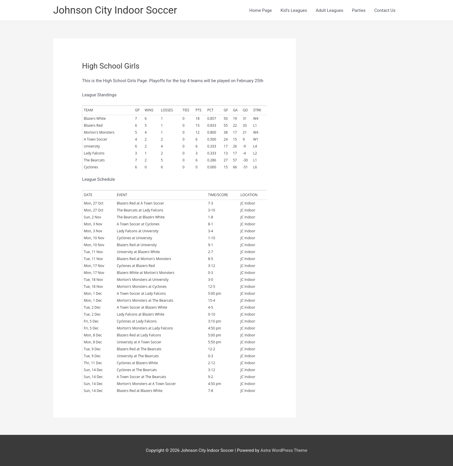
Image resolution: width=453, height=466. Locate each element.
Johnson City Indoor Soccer (115, 10)
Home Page (260, 10)
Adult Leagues (329, 10)
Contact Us (385, 10)
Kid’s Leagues (294, 10)
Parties (358, 10)
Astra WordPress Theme (284, 450)
